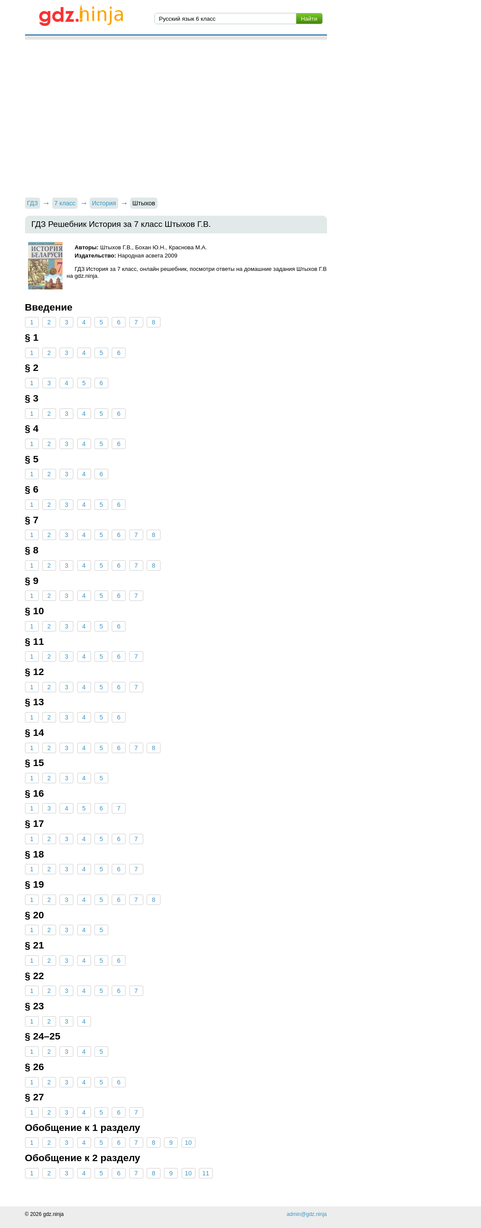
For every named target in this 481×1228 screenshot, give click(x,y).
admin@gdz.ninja (307, 1214)
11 (205, 1173)
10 (188, 1142)
